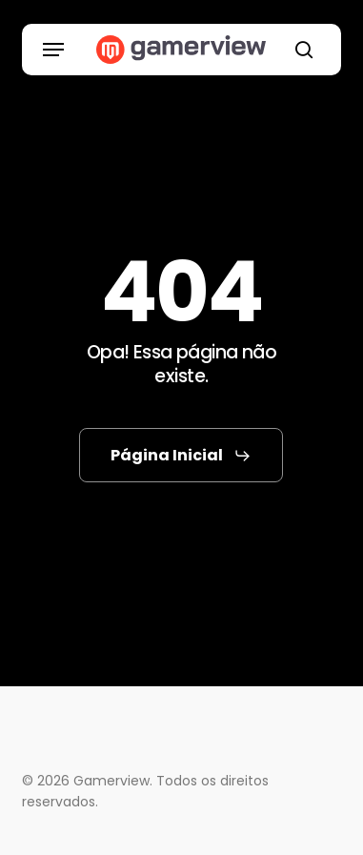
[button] (53, 49)
